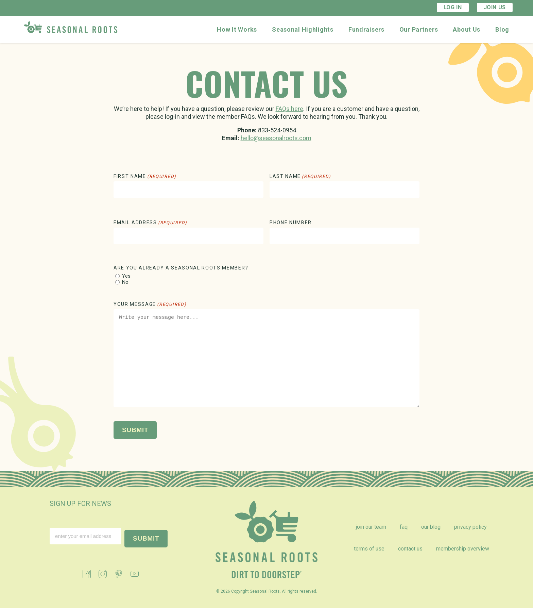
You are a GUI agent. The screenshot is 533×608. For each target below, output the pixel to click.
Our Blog (431, 527)
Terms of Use (369, 548)
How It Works (237, 29)
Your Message (150, 304)
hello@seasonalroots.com (276, 138)
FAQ (404, 527)
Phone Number (291, 222)
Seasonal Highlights (302, 29)
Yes (126, 276)
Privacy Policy (470, 527)
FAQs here (289, 108)
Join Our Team (371, 527)
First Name (145, 176)
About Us (466, 29)
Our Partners (418, 29)
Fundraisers (366, 29)
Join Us (495, 7)
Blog (502, 29)
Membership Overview (462, 548)
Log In (453, 7)
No (125, 282)
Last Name (300, 176)
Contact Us (410, 548)
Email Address (150, 222)
